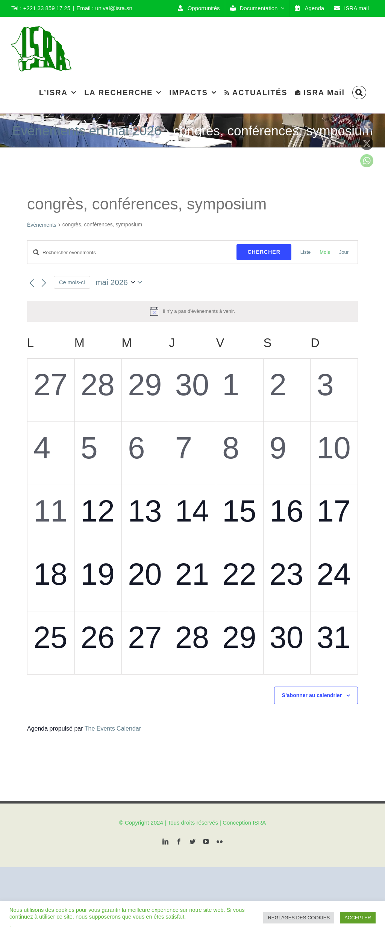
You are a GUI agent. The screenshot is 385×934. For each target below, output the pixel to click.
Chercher (263, 252)
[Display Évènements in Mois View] (325, 252)
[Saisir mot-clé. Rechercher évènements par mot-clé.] (131, 252)
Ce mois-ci (72, 282)
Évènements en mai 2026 (86, 130)
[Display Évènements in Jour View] (344, 252)
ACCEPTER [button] (357, 917)
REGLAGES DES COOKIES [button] (299, 917)
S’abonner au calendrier (312, 695)
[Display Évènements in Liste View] (305, 252)
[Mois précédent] (31, 283)
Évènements (41, 225)
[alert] (192, 311)
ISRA (259, 822)
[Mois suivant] (43, 283)
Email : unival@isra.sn (104, 8)
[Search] (359, 92)
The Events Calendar (113, 728)
